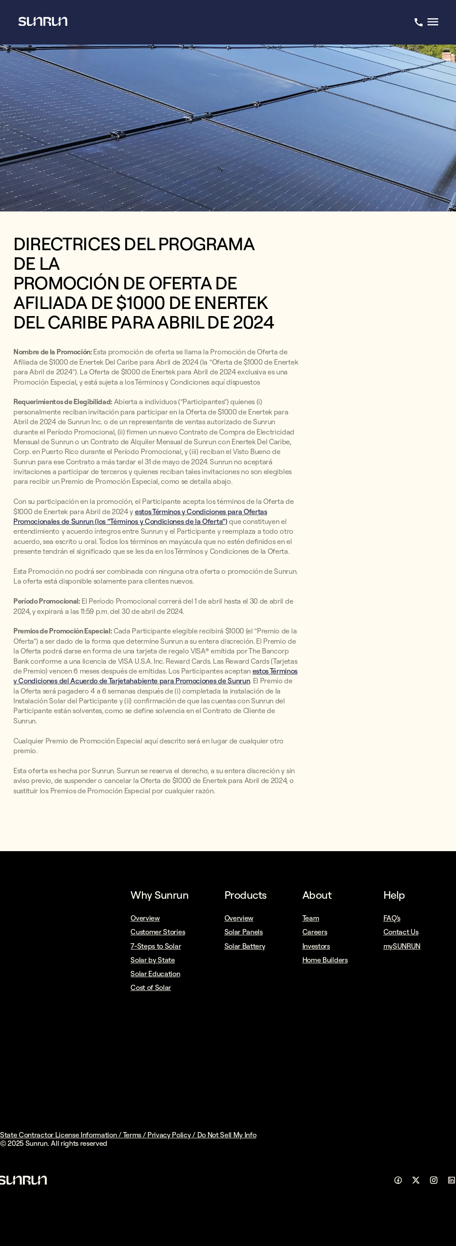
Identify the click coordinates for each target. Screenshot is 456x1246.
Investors (316, 946)
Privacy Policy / (172, 1134)
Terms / (135, 1134)
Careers (314, 931)
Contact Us (401, 931)
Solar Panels (243, 931)
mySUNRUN (401, 946)
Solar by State (152, 959)
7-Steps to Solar (155, 946)
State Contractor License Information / (61, 1134)
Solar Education (155, 973)
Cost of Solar (150, 987)
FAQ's (391, 917)
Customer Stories (157, 931)
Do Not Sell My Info (226, 1134)
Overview (144, 917)
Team (310, 917)
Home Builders (325, 959)
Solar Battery (244, 946)
